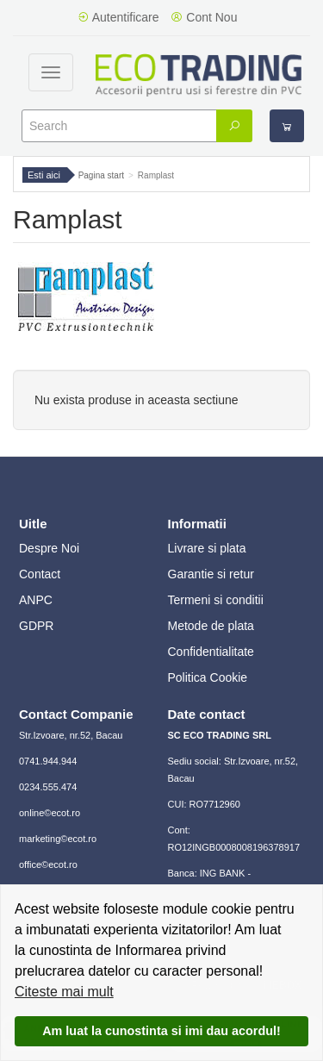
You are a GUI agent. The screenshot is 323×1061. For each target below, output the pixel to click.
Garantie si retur (211, 574)
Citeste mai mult (64, 991)
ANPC (36, 600)
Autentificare (118, 17)
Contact (39, 574)
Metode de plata (211, 626)
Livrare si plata (207, 548)
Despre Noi (49, 548)
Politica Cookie (208, 677)
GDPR (36, 626)
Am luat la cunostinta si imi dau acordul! (161, 1031)
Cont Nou (204, 17)
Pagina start (101, 175)
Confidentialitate (211, 651)
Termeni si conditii (216, 600)
